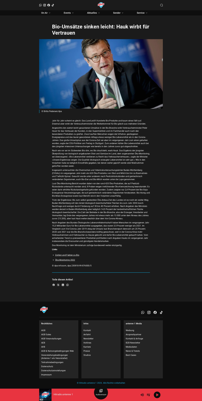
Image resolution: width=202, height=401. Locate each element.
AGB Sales (46, 334)
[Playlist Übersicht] (148, 395)
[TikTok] (53, 5)
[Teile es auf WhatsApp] (67, 284)
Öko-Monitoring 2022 (65, 260)
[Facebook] (48, 5)
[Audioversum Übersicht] (101, 392)
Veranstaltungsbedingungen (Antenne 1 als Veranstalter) (54, 356)
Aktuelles (93, 12)
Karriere (87, 347)
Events (69, 12)
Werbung (130, 330)
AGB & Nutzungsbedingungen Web (57, 351)
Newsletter (88, 338)
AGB (43, 330)
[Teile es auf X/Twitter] (58, 284)
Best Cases (131, 355)
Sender (118, 12)
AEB (43, 343)
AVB (43, 347)
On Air (46, 12)
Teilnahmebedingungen (52, 362)
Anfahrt (87, 334)
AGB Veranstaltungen (51, 338)
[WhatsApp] (40, 5)
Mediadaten (131, 347)
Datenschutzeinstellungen (53, 370)
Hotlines (87, 343)
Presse (86, 351)
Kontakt (87, 330)
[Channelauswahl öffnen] (161, 5)
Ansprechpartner (133, 334)
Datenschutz (47, 366)
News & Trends (133, 351)
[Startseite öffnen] (101, 5)
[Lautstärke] (142, 395)
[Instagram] (44, 5)
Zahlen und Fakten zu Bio (67, 255)
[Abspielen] (157, 394)
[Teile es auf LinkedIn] (62, 284)
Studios (87, 355)
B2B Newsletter (133, 343)
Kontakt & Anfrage (134, 338)
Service (142, 12)
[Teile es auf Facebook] (53, 284)
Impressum (46, 374)
